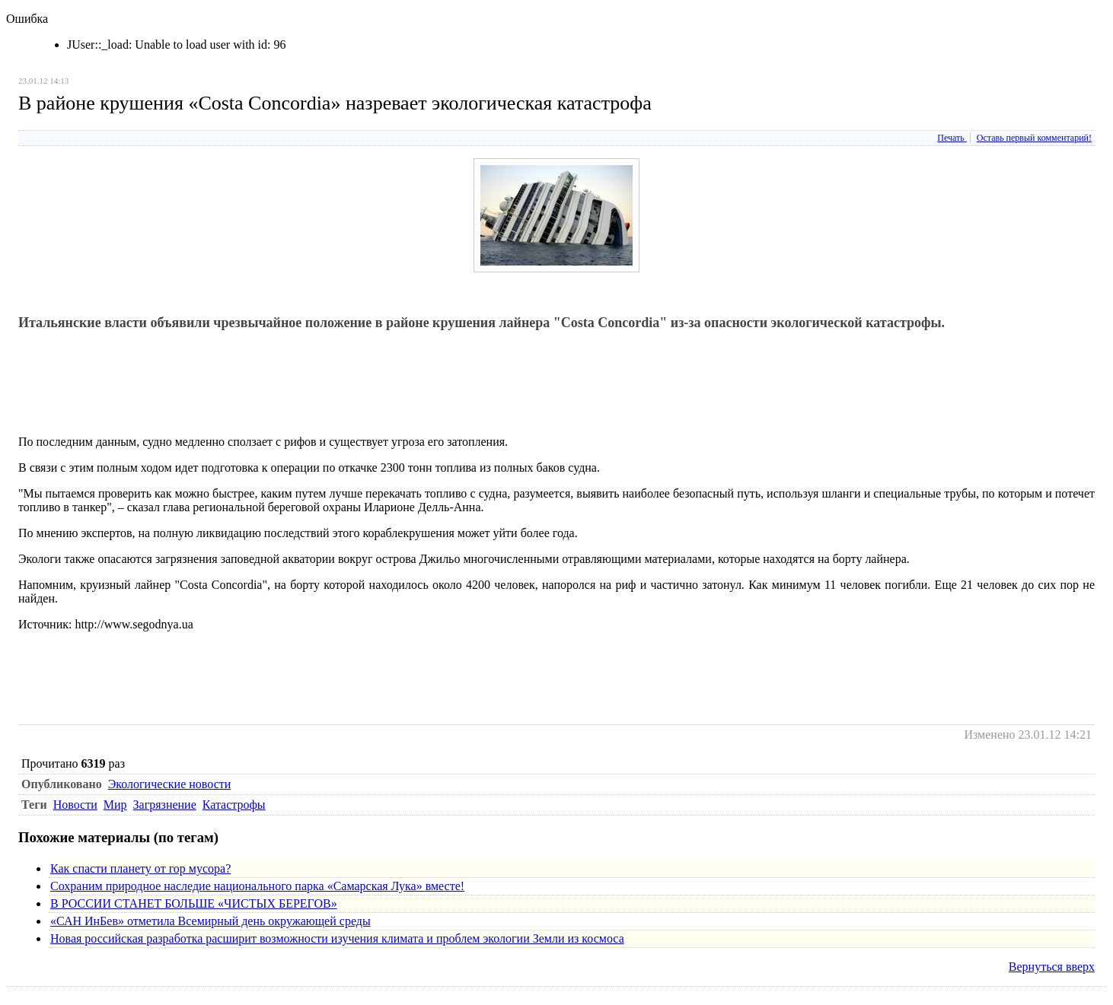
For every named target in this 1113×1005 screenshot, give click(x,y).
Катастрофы (234, 804)
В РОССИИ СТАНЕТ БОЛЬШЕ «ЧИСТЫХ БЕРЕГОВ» (193, 903)
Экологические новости (169, 784)
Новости (75, 804)
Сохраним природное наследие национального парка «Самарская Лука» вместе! (257, 885)
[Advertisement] (295, 389)
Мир (115, 804)
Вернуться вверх (1052, 966)
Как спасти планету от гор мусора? (140, 868)
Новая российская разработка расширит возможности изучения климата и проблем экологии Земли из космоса (337, 938)
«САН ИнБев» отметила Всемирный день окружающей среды (210, 920)
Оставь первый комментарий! (1034, 137)
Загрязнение (164, 804)
